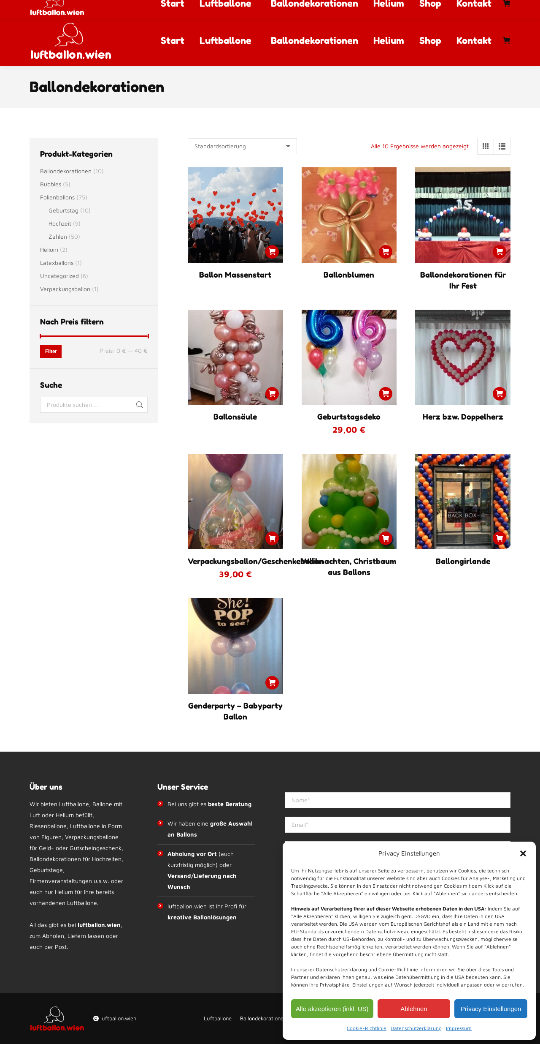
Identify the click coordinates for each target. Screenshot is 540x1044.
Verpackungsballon (65, 288)
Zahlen (58, 236)
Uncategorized (59, 275)
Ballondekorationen (66, 170)
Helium (49, 249)
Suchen (139, 405)
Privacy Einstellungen (491, 1008)
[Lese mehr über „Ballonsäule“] (272, 394)
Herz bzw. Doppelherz (463, 416)
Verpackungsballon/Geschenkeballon (256, 561)
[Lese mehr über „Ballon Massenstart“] (272, 252)
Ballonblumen (349, 274)
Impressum (459, 1028)
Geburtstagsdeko (349, 416)
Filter (51, 351)
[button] (523, 853)
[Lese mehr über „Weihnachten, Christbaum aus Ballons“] (385, 538)
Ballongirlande (463, 561)
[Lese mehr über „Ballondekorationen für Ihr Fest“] (499, 252)
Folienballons (57, 197)
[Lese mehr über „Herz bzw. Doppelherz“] (499, 394)
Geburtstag (63, 210)
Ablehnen (413, 1008)
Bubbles (50, 184)
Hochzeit (60, 223)
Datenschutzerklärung (416, 1028)
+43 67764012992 (195, 7)
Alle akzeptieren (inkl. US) (332, 1008)
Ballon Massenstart (235, 274)
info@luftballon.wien (266, 7)
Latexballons (56, 262)
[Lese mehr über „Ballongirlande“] (499, 538)
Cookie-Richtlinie (366, 1028)
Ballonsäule (235, 416)
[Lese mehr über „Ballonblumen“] (385, 252)
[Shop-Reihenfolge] (242, 146)
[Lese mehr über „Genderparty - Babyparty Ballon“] (272, 683)
